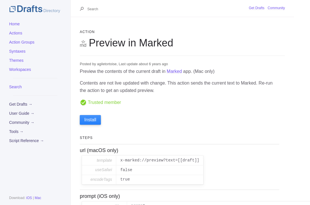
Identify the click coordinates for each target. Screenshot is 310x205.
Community (276, 8)
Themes (16, 60)
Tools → (16, 131)
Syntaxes (17, 51)
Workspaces (20, 69)
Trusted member (100, 102)
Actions (15, 33)
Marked (174, 71)
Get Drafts (256, 8)
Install (90, 119)
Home (14, 24)
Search (15, 87)
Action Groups (21, 42)
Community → (21, 122)
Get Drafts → (20, 104)
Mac (38, 198)
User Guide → (21, 113)
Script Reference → (26, 140)
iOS (29, 198)
